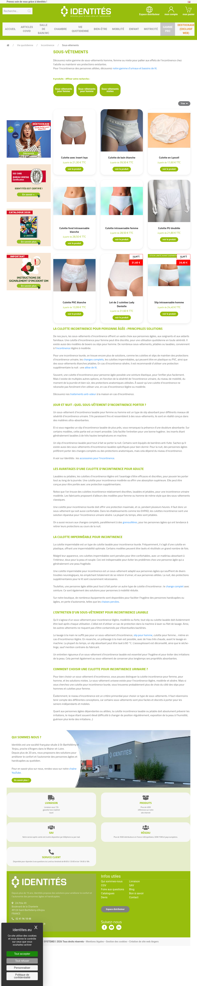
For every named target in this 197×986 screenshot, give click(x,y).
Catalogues (108, 893)
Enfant (134, 29)
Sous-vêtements (70, 45)
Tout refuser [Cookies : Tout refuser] (22, 960)
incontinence (63, 348)
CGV (103, 885)
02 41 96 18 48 (23, 918)
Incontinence (47, 45)
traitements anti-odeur (83, 394)
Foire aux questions (112, 889)
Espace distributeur (115, 909)
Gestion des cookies (116, 941)
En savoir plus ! (21, 780)
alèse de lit (91, 367)
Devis (104, 897)
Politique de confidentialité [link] (22, 976)
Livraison (134, 881)
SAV (131, 885)
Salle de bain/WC (43, 29)
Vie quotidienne (80, 29)
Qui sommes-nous (112, 881)
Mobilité (118, 29)
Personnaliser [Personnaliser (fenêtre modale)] (22, 967)
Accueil (10, 29)
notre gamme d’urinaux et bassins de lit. (135, 68)
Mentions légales (95, 941)
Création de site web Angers (144, 941)
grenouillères (130, 522)
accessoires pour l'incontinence (97, 458)
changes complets (93, 359)
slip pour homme (143, 635)
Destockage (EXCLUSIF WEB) (186, 29)
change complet (175, 586)
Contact (133, 897)
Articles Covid (27, 29)
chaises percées (110, 602)
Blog (131, 889)
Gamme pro (168, 29)
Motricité (151, 29)
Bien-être (100, 29)
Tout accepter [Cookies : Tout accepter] (22, 953)
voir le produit (74, 169)
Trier (184, 103)
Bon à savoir (136, 893)
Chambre (60, 29)
